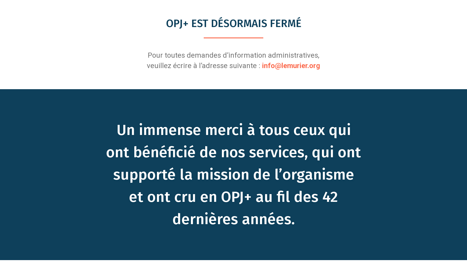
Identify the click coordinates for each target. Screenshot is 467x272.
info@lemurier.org (291, 66)
